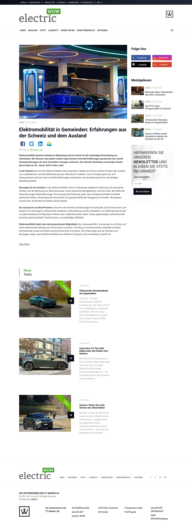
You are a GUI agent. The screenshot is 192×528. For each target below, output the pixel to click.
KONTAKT (62, 2)
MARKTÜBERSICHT (86, 30)
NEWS (23, 30)
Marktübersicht (123, 477)
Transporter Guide (133, 508)
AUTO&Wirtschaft (80, 508)
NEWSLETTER (50, 2)
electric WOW (78, 516)
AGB (98, 2)
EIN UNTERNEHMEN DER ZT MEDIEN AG (39, 493)
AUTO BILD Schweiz (108, 508)
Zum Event (24, 244)
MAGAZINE (72, 477)
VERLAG (24, 2)
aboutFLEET (78, 512)
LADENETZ (53, 30)
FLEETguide (130, 512)
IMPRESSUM (73, 2)
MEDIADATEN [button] (35, 2)
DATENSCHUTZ (87, 2)
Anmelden (143, 191)
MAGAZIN (32, 30)
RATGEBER (102, 30)
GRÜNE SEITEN (68, 30)
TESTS (43, 30)
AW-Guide (103, 512)
